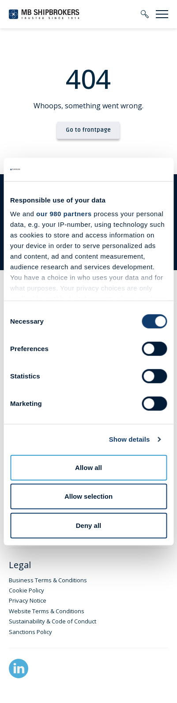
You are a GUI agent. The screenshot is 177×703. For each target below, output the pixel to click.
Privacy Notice (27, 600)
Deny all (89, 525)
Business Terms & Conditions (48, 580)
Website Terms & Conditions (46, 611)
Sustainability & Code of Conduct (52, 621)
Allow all (88, 467)
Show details (129, 439)
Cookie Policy (26, 590)
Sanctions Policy (30, 632)
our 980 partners (64, 214)
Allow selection (88, 496)
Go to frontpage (88, 130)
